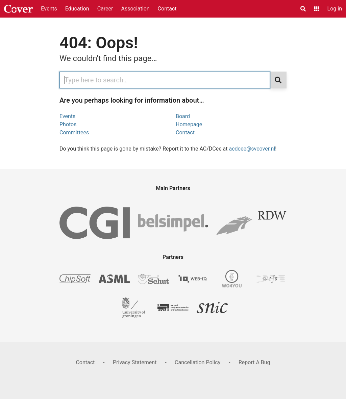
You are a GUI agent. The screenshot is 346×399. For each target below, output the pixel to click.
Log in (334, 8)
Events (49, 8)
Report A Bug (254, 362)
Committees (74, 132)
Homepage (189, 124)
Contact (167, 8)
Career (105, 8)
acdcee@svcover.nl (252, 148)
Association (135, 8)
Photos (68, 124)
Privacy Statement (134, 362)
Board (183, 116)
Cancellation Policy (197, 362)
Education (77, 8)
